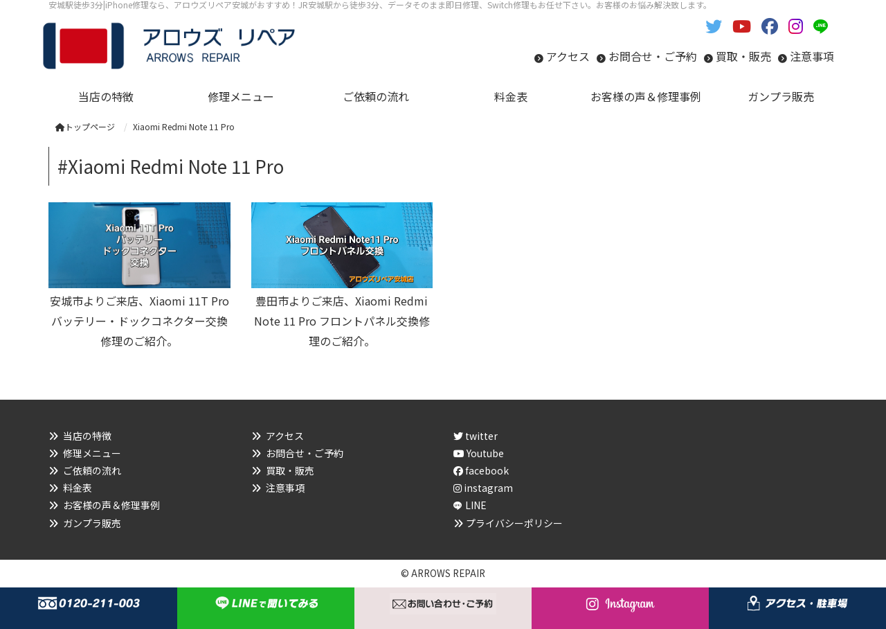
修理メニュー (92, 453)
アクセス (568, 56)
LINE (476, 505)
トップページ (85, 126)
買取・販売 (743, 56)
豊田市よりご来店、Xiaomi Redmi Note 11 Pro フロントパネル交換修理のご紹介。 (342, 320)
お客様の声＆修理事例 (111, 505)
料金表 (77, 488)
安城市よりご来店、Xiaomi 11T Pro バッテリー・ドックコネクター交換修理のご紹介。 (139, 320)
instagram (483, 488)
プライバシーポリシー (514, 523)
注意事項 (812, 56)
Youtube (478, 453)
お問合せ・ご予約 (652, 56)
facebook (481, 470)
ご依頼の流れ (92, 470)
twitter (475, 436)
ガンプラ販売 (92, 523)
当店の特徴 (87, 436)
